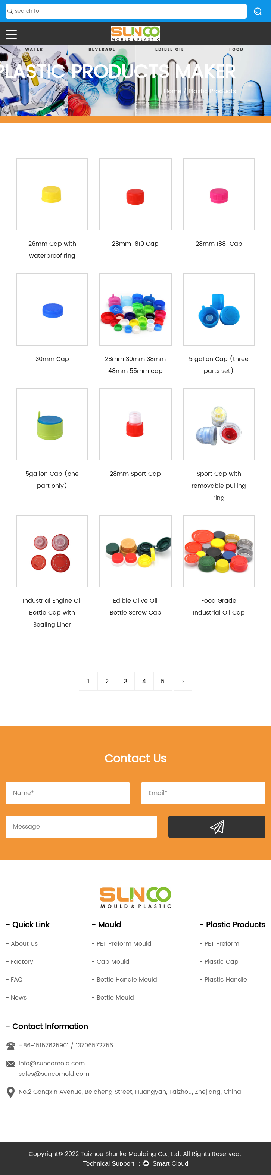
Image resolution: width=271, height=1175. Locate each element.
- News (16, 998)
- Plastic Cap (219, 962)
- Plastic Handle (223, 980)
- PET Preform (219, 944)
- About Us (22, 944)
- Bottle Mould (112, 998)
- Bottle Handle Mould (124, 980)
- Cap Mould (110, 962)
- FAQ (14, 980)
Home (172, 91)
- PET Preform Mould (121, 944)
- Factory (19, 962)
